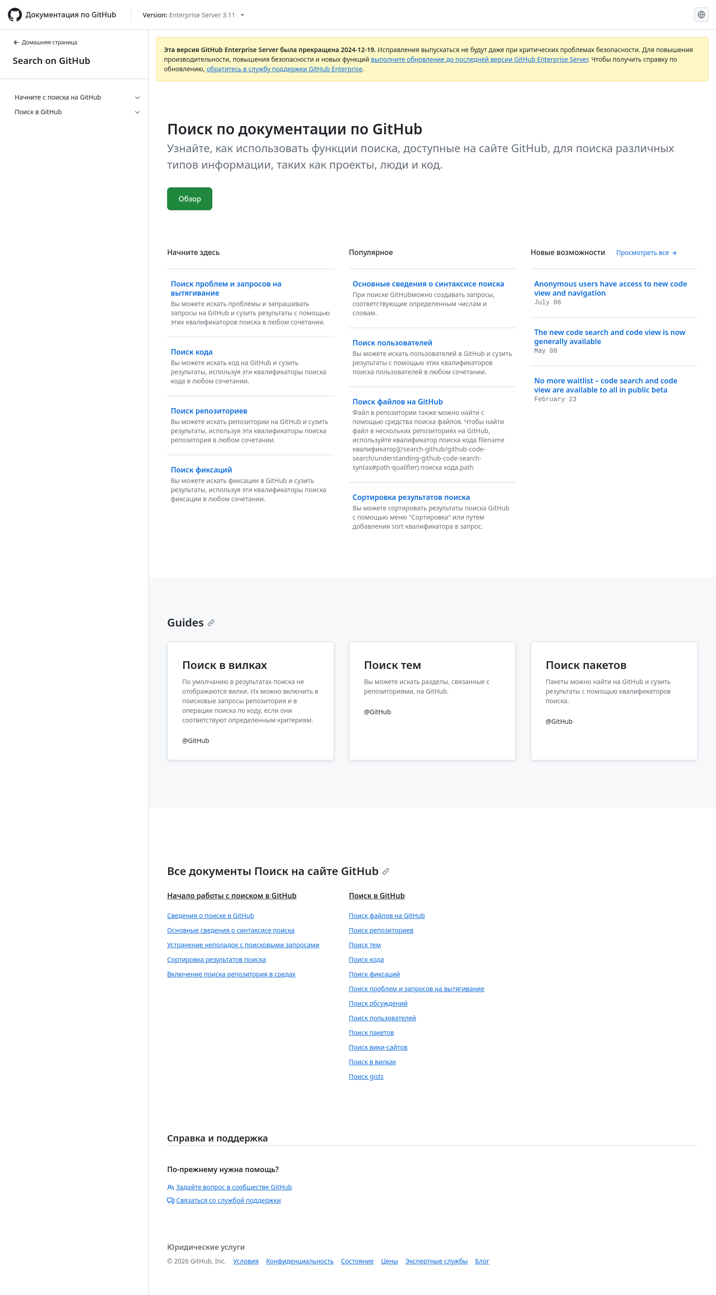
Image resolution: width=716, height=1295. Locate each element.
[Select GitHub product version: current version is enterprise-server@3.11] (194, 15)
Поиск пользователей (382, 1018)
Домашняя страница (45, 42)
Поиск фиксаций (374, 974)
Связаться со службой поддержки (224, 1200)
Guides (191, 622)
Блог (482, 1261)
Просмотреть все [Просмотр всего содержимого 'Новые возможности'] (646, 252)
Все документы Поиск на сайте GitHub (278, 870)
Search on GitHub (51, 60)
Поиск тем (365, 944)
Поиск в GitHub (377, 896)
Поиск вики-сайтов (378, 1047)
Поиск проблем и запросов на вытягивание (416, 988)
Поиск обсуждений (378, 1003)
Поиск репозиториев (381, 930)
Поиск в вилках (372, 1061)
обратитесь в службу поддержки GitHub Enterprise (284, 68)
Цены (389, 1261)
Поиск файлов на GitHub (387, 915)
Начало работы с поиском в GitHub (231, 896)
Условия (246, 1261)
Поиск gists (366, 1076)
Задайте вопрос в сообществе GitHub (229, 1187)
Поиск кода (366, 959)
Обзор (190, 199)
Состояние (357, 1261)
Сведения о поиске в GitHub (210, 915)
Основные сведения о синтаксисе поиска (231, 930)
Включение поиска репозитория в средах (231, 974)
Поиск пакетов (371, 1032)
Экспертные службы (436, 1261)
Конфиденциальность (300, 1261)
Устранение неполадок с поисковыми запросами (243, 944)
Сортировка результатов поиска (216, 959)
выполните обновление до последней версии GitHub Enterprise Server (479, 59)
